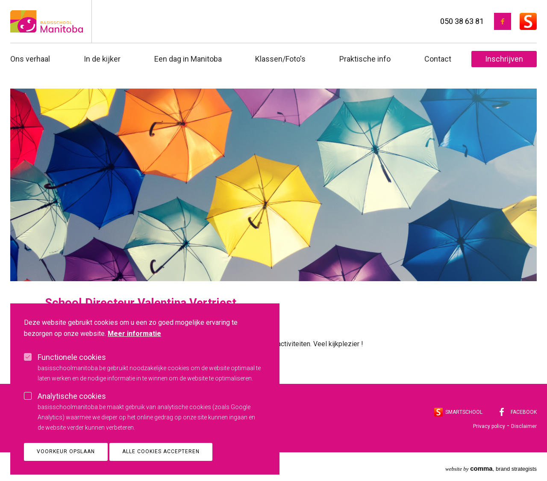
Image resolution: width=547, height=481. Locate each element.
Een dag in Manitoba (188, 58)
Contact (437, 58)
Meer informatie (134, 349)
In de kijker (102, 58)
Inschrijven (504, 58)
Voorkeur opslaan (66, 467)
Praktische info (365, 58)
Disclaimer (524, 426)
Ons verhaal (30, 58)
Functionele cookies (72, 372)
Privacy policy (489, 426)
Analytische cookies (72, 411)
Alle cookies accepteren (161, 467)
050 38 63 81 (462, 21)
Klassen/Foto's (280, 58)
